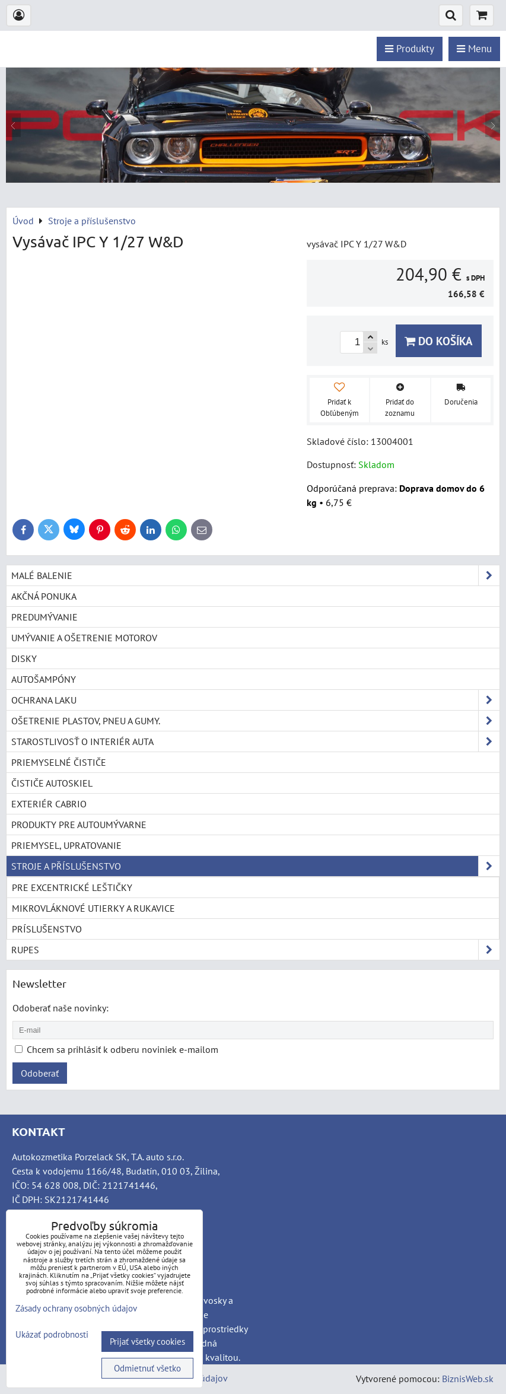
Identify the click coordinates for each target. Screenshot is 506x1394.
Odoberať (40, 1073)
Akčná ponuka (44, 596)
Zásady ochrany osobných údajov (76, 1308)
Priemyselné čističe (58, 762)
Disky (24, 658)
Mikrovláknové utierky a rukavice (93, 908)
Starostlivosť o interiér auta (255, 741)
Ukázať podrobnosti (51, 1335)
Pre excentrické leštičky (72, 887)
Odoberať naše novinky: (60, 1008)
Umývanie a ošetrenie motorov (84, 638)
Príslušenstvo (47, 929)
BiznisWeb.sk (468, 1379)
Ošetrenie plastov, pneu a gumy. (255, 721)
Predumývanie (44, 617)
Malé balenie (255, 575)
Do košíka (439, 340)
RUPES (255, 950)
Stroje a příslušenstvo (255, 866)
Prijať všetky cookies (147, 1341)
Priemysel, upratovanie (66, 845)
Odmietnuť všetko (147, 1368)
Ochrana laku (255, 700)
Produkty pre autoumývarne (79, 824)
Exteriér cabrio (49, 804)
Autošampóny (43, 679)
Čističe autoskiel (52, 783)
